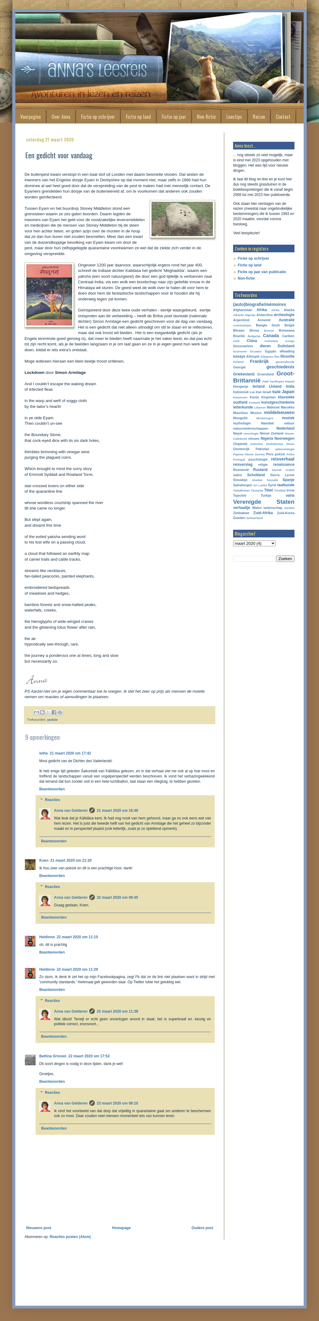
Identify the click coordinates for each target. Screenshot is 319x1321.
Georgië (239, 367)
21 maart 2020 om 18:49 (117, 810)
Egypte (270, 351)
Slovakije (240, 480)
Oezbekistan (274, 444)
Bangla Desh (268, 325)
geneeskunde (285, 361)
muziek (288, 418)
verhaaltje (241, 508)
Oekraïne (256, 444)
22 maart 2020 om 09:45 (117, 897)
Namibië (267, 423)
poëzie (52, 719)
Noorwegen (284, 438)
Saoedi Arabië (283, 470)
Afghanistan (242, 310)
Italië (276, 392)
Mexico (256, 413)
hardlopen (277, 381)
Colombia (271, 341)
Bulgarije (254, 336)
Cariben (288, 336)
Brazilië (239, 336)
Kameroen (240, 397)
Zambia (289, 508)
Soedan (257, 480)
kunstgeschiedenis (277, 402)
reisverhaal (282, 459)
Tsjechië (239, 495)
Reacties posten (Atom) (70, 1237)
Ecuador (256, 351)
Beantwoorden (52, 789)
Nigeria (267, 438)
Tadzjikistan (241, 490)
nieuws (253, 438)
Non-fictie (206, 116)
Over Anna (61, 116)
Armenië (264, 320)
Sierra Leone (282, 475)
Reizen (259, 116)
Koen (43, 860)
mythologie (242, 423)
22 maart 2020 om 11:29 (77, 969)
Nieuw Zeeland (271, 433)
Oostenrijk (241, 449)
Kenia (254, 397)
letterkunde (243, 407)
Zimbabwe (241, 513)
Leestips (234, 116)
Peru (269, 454)
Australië (286, 320)
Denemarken (243, 346)
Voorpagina (30, 116)
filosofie (287, 356)
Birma (254, 330)
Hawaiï (289, 381)
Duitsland (286, 346)
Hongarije (240, 386)
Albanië (238, 315)
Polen (290, 454)
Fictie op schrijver (98, 116)
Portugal (239, 459)
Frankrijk (259, 361)
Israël (267, 392)
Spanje (288, 480)
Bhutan (238, 330)
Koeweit (254, 402)
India (290, 386)
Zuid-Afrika (263, 513)
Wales (257, 508)
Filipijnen (266, 356)
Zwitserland (254, 518)
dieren (265, 346)
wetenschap (272, 508)
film (276, 356)
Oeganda (240, 444)
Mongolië (240, 418)
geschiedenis (280, 366)
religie (263, 464)
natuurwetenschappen (250, 428)
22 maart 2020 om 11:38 (117, 1011)
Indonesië (240, 392)
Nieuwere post (38, 1228)
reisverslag (242, 464)
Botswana (286, 330)
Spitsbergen (242, 485)
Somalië (272, 480)
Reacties (52, 800)
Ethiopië (253, 356)
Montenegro (264, 418)
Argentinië (241, 320)
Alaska (289, 310)
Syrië (272, 485)
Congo (289, 341)
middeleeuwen (279, 412)
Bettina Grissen (53, 1056)
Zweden (239, 518)
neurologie (251, 433)
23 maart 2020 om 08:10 (117, 1103)
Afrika (261, 310)
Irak (252, 392)
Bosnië (269, 330)
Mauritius (240, 413)
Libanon (260, 407)
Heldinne (47, 937)
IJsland (275, 386)
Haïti (266, 381)
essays (239, 356)
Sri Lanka (260, 485)
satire (237, 475)
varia (290, 495)
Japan (288, 391)
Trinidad (280, 490)
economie (240, 351)
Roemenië (241, 470)
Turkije (266, 495)
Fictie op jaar (174, 116)
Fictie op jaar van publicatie (262, 272)
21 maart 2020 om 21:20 (71, 860)
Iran (259, 392)
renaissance (283, 464)
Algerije (250, 315)
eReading (286, 351)
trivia (290, 490)
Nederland (285, 428)
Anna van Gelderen (70, 810)
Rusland (260, 470)
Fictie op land (138, 116)
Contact (283, 116)
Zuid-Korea (285, 513)
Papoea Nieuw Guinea (249, 454)
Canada (271, 335)
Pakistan (262, 449)
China (252, 341)
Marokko (287, 407)
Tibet (268, 490)
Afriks (275, 310)
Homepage (121, 1228)
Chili (236, 341)
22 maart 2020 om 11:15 (77, 937)
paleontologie (284, 449)
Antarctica (264, 315)
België (289, 325)
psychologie (258, 459)
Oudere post (202, 1228)
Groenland (265, 374)
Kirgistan (268, 397)
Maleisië (273, 407)
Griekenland (243, 374)
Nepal (237, 433)
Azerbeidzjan (242, 325)
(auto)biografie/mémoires (259, 304)
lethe (43, 753)
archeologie (284, 315)
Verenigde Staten (263, 502)
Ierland (258, 386)
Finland (238, 361)
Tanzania (257, 490)
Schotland (256, 475)
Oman (290, 444)
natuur (289, 423)
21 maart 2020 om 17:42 (70, 753)
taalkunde (285, 485)
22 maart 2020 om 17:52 (89, 1056)
